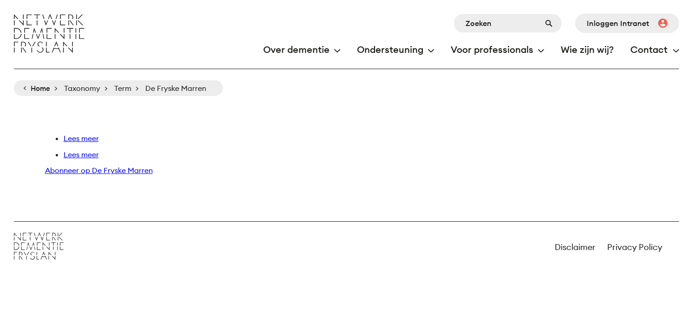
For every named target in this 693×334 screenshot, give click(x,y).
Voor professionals (492, 49)
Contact (648, 49)
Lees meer (81, 138)
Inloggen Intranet (618, 23)
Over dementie (296, 49)
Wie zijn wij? (587, 49)
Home (40, 88)
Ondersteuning (390, 49)
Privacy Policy (634, 247)
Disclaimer (575, 247)
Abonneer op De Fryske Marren (99, 170)
